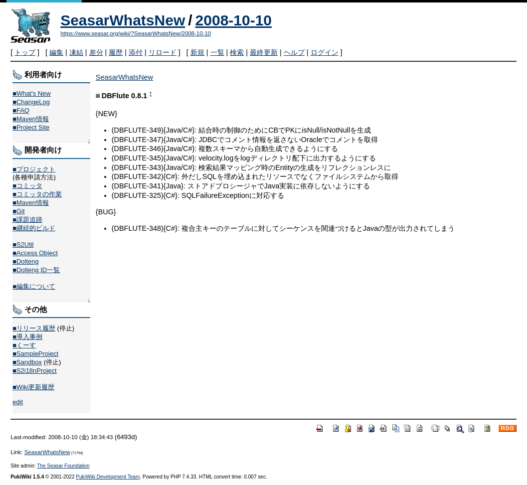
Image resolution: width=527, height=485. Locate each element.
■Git (18, 211)
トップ (24, 52)
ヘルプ (294, 52)
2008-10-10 (233, 20)
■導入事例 (27, 336)
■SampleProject (35, 353)
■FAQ (20, 110)
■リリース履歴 (33, 328)
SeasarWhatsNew (122, 20)
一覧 (217, 52)
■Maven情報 (30, 119)
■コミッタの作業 (37, 194)
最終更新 (264, 52)
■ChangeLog (31, 102)
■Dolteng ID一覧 (36, 270)
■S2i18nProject (34, 370)
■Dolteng (25, 261)
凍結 (76, 52)
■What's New (31, 93)
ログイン (325, 52)
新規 (197, 52)
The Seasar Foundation (63, 466)
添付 (136, 52)
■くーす (24, 345)
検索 (237, 52)
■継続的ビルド (33, 228)
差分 (96, 52)
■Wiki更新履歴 (33, 387)
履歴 (116, 52)
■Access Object (35, 253)
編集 (56, 52)
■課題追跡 (27, 219)
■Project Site (30, 127)
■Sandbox (27, 362)
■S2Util (22, 244)
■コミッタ (27, 185)
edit (17, 402)
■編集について (33, 286)
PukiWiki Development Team (108, 477)
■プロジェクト (33, 169)
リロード (162, 52)
